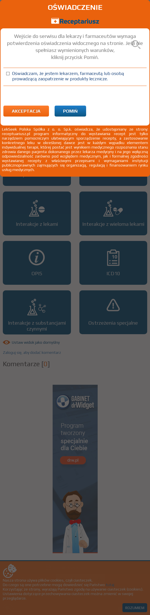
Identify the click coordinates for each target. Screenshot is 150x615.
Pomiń (70, 111)
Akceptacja (26, 111)
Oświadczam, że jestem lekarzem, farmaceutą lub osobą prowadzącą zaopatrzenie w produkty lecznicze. (68, 76)
